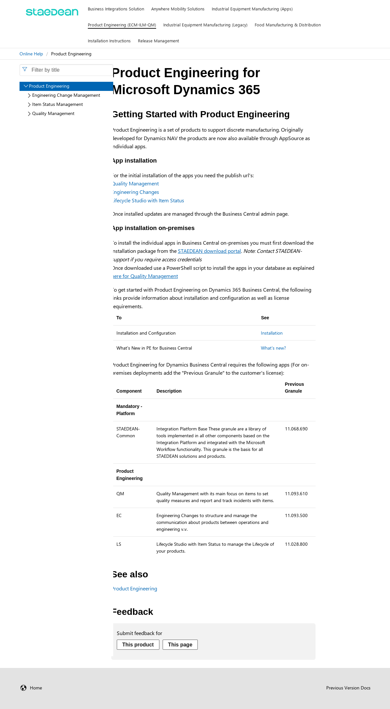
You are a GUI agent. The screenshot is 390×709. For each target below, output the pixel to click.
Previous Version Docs (348, 688)
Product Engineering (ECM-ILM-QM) (122, 24)
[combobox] (66, 70)
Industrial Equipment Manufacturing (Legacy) (205, 24)
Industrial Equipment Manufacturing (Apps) (252, 8)
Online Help (31, 54)
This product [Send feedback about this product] (138, 644)
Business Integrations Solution (116, 8)
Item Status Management (57, 104)
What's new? (273, 348)
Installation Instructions (109, 40)
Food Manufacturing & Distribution (288, 24)
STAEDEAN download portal (209, 250)
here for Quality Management (144, 275)
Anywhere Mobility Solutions (178, 8)
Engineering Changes (135, 191)
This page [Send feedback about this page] (180, 644)
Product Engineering (134, 588)
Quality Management (135, 183)
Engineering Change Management (66, 95)
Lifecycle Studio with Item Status (147, 200)
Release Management (158, 40)
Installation (272, 333)
